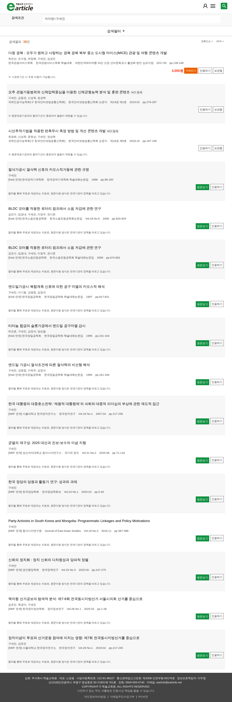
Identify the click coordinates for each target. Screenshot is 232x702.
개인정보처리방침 (95, 696)
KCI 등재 (136, 92)
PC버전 (143, 696)
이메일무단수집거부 (122, 696)
